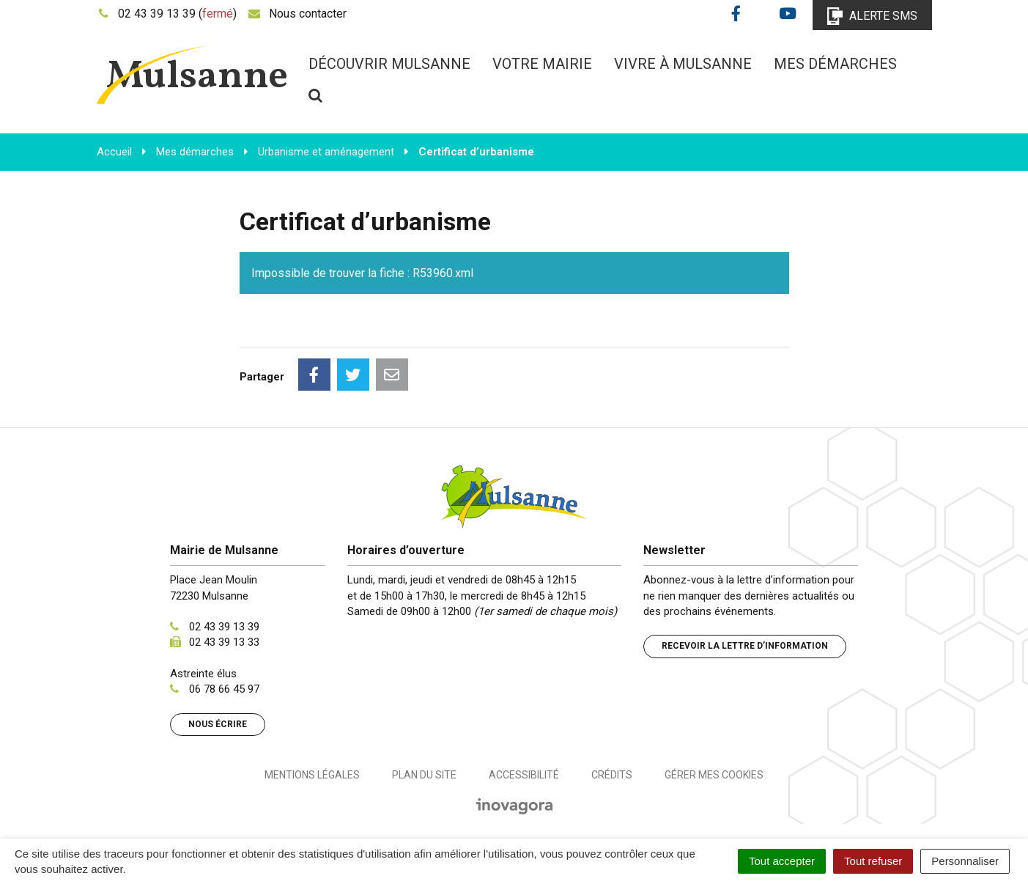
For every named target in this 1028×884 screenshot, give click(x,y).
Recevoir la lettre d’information (745, 646)
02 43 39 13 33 (224, 642)
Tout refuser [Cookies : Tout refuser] (873, 861)
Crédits (611, 775)
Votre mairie (542, 64)
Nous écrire (217, 724)
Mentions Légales (312, 775)
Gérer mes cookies (714, 775)
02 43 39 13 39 (224, 626)
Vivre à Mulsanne (683, 64)
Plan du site (424, 775)
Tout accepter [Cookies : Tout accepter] (782, 861)
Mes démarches (835, 64)
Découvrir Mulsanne (389, 64)
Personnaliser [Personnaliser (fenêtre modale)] (965, 861)
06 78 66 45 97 (224, 689)
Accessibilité (524, 775)
